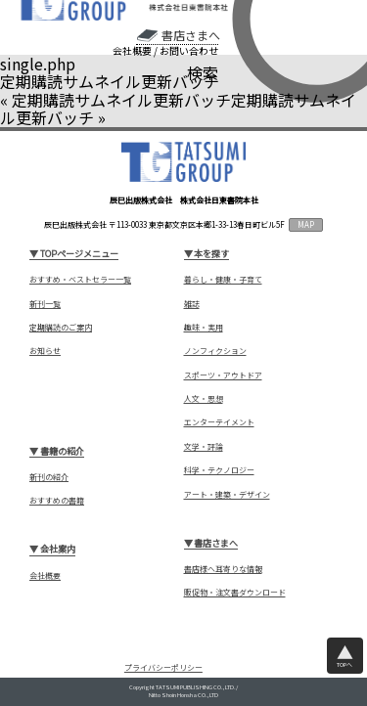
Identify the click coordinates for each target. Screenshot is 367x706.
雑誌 (192, 304)
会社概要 (132, 51)
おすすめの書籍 (56, 501)
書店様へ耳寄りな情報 (223, 569)
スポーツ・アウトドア (223, 375)
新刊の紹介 (49, 477)
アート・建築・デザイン (227, 495)
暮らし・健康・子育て (223, 280)
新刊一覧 (45, 304)
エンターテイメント (219, 422)
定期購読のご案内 (60, 328)
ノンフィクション (215, 351)
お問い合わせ (189, 51)
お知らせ (45, 351)
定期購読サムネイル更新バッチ (121, 99)
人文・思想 (203, 399)
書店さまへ (190, 35)
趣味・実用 (203, 328)
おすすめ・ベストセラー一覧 (80, 280)
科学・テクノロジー (219, 470)
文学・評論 (203, 447)
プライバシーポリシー (163, 667)
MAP (306, 224)
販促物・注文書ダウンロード (235, 593)
